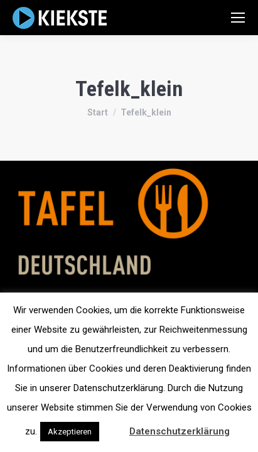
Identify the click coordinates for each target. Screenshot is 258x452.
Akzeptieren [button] (70, 431)
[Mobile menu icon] (237, 17)
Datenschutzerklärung (179, 431)
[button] (113, 425)
